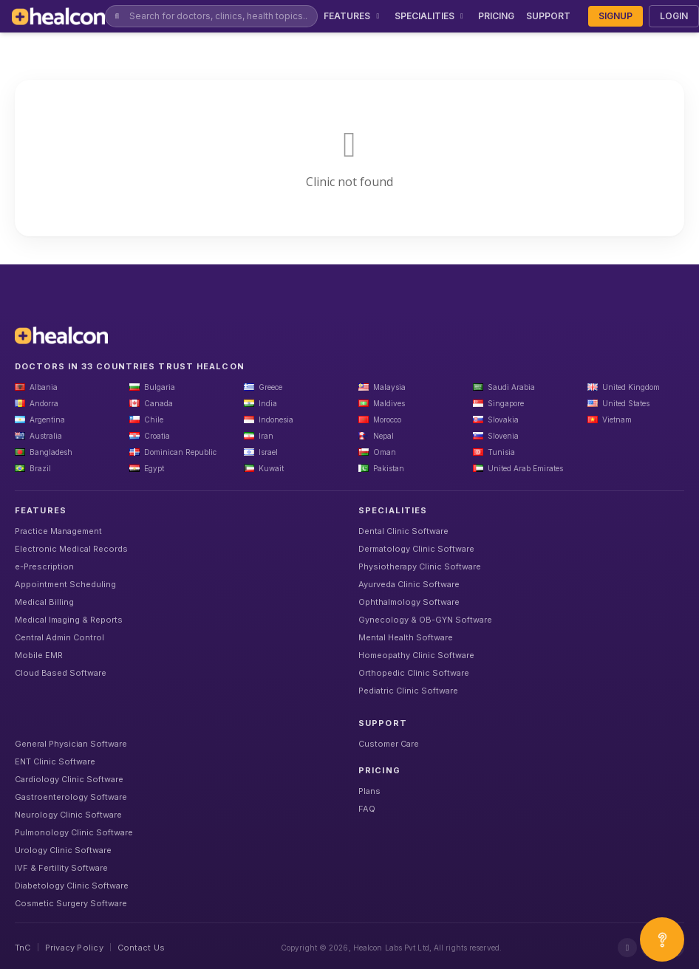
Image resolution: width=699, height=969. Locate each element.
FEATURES (353, 15)
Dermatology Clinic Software (416, 549)
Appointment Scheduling (65, 584)
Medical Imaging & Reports (69, 619)
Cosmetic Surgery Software (71, 903)
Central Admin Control (59, 637)
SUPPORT (548, 15)
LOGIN (674, 15)
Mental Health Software (405, 637)
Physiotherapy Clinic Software (419, 566)
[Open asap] (662, 939)
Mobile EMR (39, 655)
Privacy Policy (74, 947)
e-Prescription (44, 566)
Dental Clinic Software (403, 531)
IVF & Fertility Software (61, 868)
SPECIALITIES (431, 15)
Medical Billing (44, 602)
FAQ (366, 809)
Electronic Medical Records (71, 549)
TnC (23, 947)
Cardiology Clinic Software (69, 779)
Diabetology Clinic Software (72, 885)
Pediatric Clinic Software (408, 690)
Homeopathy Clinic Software (416, 655)
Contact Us (141, 947)
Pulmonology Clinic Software (74, 832)
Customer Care (388, 744)
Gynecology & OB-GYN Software (425, 619)
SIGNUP (615, 15)
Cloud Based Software (60, 673)
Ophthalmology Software (409, 602)
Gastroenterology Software (71, 797)
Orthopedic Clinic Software (413, 673)
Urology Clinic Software (63, 850)
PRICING (496, 15)
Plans (369, 791)
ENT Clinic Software (55, 761)
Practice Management (58, 531)
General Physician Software (71, 744)
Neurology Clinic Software (68, 814)
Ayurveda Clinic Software (409, 584)
